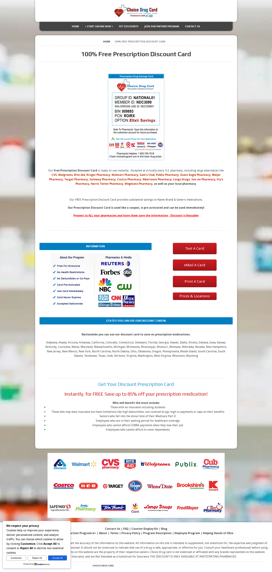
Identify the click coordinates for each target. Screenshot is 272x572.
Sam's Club (147, 175)
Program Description (157, 533)
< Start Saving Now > (99, 26)
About (103, 533)
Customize (16, 558)
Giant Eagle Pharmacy (195, 175)
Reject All (37, 558)
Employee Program (187, 533)
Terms (114, 533)
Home (75, 26)
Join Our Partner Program (161, 26)
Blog (164, 528)
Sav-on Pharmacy (203, 179)
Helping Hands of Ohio (218, 533)
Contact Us (192, 26)
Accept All (57, 558)
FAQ (125, 528)
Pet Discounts (128, 26)
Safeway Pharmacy (103, 179)
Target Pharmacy (76, 179)
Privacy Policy (130, 533)
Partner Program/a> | (83, 533)
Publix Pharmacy (167, 175)
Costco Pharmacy (129, 179)
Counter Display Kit (144, 528)
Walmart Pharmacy (125, 175)
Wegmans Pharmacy (138, 183)
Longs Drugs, (182, 179)
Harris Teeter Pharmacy (107, 183)
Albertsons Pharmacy (156, 179)
